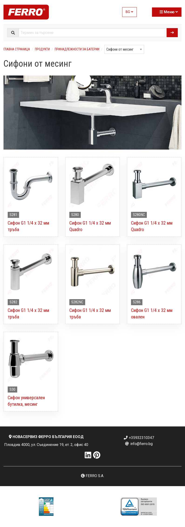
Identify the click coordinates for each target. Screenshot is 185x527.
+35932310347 (138, 437)
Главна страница (16, 49)
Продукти (42, 49)
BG (129, 12)
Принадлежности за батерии (77, 49)
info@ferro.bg (139, 444)
